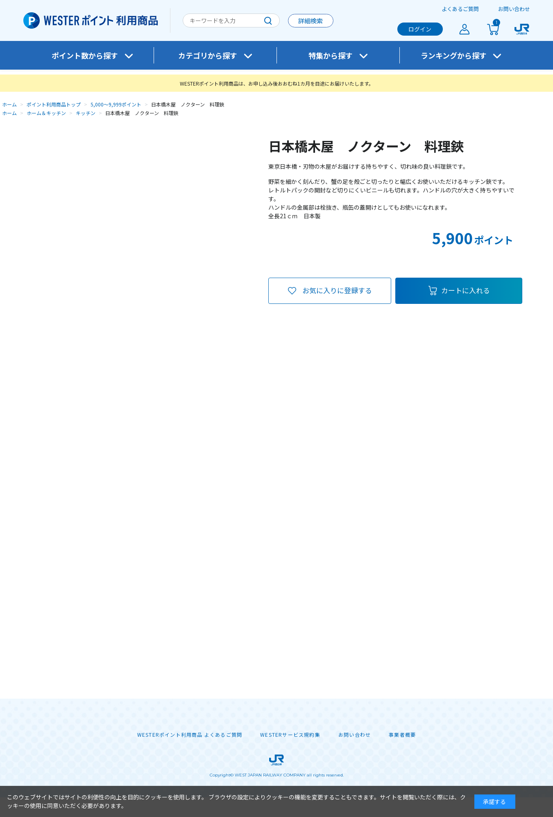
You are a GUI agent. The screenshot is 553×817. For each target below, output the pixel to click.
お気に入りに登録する (337, 290)
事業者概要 (402, 734)
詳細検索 (310, 20)
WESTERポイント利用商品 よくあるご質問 (189, 734)
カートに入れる (465, 290)
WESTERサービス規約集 (290, 734)
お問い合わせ (514, 9)
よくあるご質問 (460, 9)
